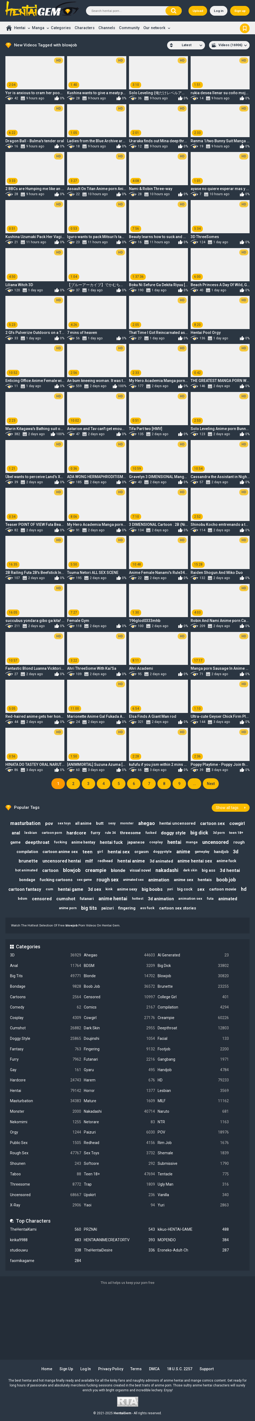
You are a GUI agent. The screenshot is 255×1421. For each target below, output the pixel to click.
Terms (136, 1369)
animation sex (190, 898)
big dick (199, 832)
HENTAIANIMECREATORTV (119, 1240)
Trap (119, 1184)
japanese (136, 842)
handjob (221, 852)
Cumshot (45, 1028)
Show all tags (227, 808)
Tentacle (193, 1174)
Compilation (193, 1007)
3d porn (219, 833)
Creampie (193, 1018)
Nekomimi (45, 1122)
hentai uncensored (177, 823)
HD (193, 1080)
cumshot (65, 898)
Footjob (193, 1049)
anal (16, 832)
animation (158, 879)
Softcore (119, 1163)
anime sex (183, 879)
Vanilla (193, 1195)
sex (200, 889)
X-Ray (45, 1205)
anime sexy (127, 889)
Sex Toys (119, 1153)
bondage (27, 880)
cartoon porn (52, 833)
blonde (118, 870)
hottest (137, 899)
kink (108, 889)
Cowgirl (119, 1018)
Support (207, 1369)
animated (227, 898)
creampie (95, 870)
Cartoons (45, 997)
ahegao (146, 823)
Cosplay (45, 1018)
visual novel (140, 870)
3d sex (94, 889)
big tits (89, 908)
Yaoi (119, 1205)
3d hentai (230, 870)
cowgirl (237, 823)
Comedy (45, 1007)
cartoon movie (222, 889)
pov (49, 823)
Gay (45, 1070)
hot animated (26, 870)
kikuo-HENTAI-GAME (193, 1229)
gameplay (202, 852)
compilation (27, 852)
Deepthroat (193, 1028)
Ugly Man (193, 1184)
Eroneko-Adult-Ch (193, 1250)
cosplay (156, 842)
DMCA (154, 1369)
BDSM (119, 965)
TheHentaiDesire (119, 1250)
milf (89, 861)
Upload (198, 11)
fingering (126, 908)
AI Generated (193, 955)
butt (100, 823)
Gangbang (193, 1059)
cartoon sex (212, 823)
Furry (45, 1059)
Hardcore (45, 1080)
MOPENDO (193, 1240)
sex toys (64, 823)
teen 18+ (236, 833)
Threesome (45, 1184)
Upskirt (119, 1195)
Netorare (119, 1122)
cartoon (50, 870)
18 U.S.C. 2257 (179, 1369)
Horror (119, 1090)
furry (95, 832)
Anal (45, 965)
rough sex (107, 879)
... (194, 783)
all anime (83, 823)
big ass (208, 870)
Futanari (119, 1059)
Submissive (193, 1163)
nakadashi (166, 870)
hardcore (76, 832)
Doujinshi (119, 1038)
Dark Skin (119, 1028)
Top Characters (33, 1221)
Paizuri (119, 1132)
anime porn (68, 908)
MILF (193, 1101)
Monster (45, 1111)
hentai (174, 842)
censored (42, 898)
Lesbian (193, 1090)
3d (236, 851)
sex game (84, 880)
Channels (106, 28)
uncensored (215, 842)
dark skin (190, 870)
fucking (60, 842)
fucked (150, 833)
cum (49, 889)
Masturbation (45, 1101)
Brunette (193, 986)
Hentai (19, 28)
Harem (119, 1080)
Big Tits (45, 976)
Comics (119, 1007)
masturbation (25, 823)
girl (100, 852)
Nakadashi (119, 1111)
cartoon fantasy (24, 889)
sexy (111, 823)
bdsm (22, 898)
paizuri (107, 908)
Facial (193, 1038)
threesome (130, 832)
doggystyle (162, 852)
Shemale (193, 1153)
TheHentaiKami (45, 1229)
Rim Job (193, 1143)
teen (87, 851)
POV (193, 1132)
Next (211, 783)
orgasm (141, 852)
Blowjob (193, 976)
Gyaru (119, 1070)
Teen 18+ (119, 1174)
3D (45, 955)
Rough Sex (45, 1153)
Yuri (193, 1205)
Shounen (45, 1163)
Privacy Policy (111, 1369)
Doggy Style (45, 1038)
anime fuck (226, 861)
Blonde (119, 976)
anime (183, 851)
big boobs (152, 889)
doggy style (173, 832)
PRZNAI (119, 1229)
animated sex (133, 880)
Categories (61, 28)
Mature (119, 1101)
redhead (105, 861)
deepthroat (37, 842)
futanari (87, 898)
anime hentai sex (194, 861)
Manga (38, 28)
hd (244, 889)
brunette (28, 861)
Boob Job (119, 986)
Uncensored (45, 1195)
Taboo (45, 1174)
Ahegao (119, 955)
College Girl (193, 997)
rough (239, 842)
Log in (218, 11)
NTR (193, 1122)
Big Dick (193, 965)
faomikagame (45, 1260)
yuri (170, 889)
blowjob (72, 870)
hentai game (70, 889)
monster (127, 823)
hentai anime (131, 861)
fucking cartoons (56, 879)
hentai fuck (111, 842)
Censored (119, 997)
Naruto (193, 1111)
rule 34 (110, 833)
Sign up (240, 11)
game (15, 842)
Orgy (45, 1132)
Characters (85, 28)
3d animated (161, 861)
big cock (185, 889)
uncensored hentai (61, 861)
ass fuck (147, 908)
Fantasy (45, 1049)
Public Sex (45, 1143)
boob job (226, 879)
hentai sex (119, 851)
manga (192, 842)
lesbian (30, 833)
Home (8, 28)
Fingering (119, 1049)
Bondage (45, 986)
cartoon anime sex (60, 851)
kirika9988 (45, 1240)
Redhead (119, 1143)
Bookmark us (245, 28)
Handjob (193, 1070)
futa (210, 898)
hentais (205, 879)
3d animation (161, 898)
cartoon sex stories (177, 908)
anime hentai (112, 898)
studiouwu (45, 1250)
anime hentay (83, 842)
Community (129, 28)
